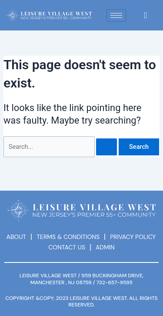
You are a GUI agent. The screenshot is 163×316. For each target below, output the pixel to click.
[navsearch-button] (145, 15)
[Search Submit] (106, 146)
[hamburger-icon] (116, 15)
